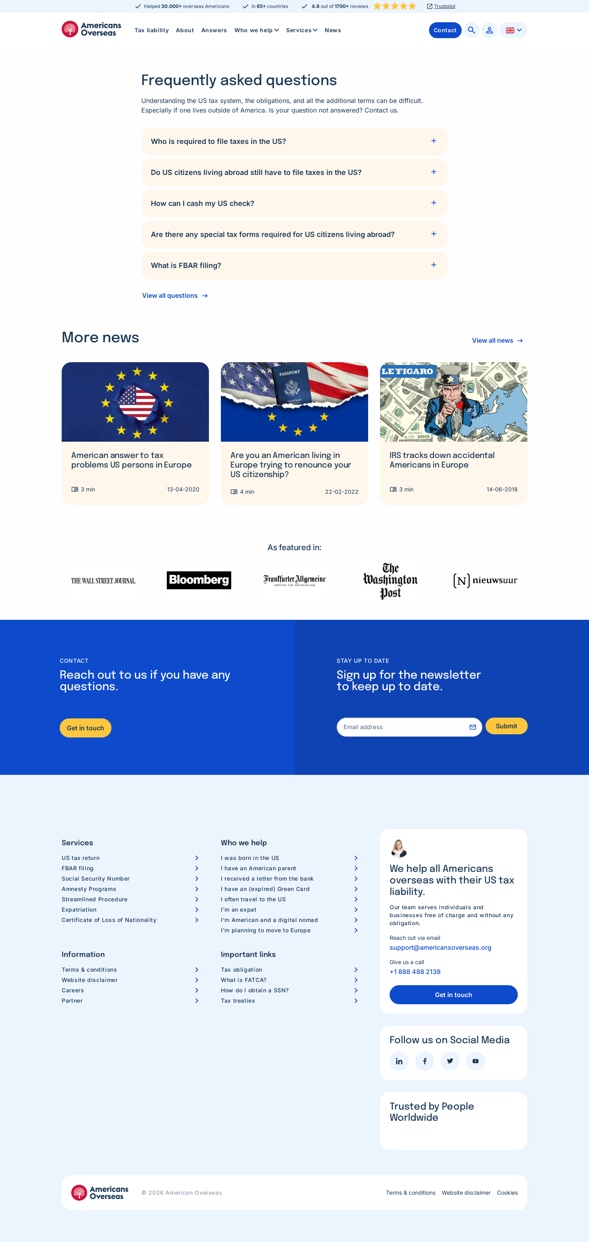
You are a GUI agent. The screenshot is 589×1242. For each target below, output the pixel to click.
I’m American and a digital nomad (269, 919)
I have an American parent (258, 868)
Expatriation (79, 909)
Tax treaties (238, 1000)
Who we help (257, 30)
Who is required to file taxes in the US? (218, 141)
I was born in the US (250, 857)
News (333, 30)
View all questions (170, 295)
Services (302, 30)
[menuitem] (151, 30)
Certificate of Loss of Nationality (109, 919)
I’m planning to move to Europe (265, 930)
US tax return (80, 857)
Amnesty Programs (89, 888)
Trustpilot (444, 6)
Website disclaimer (90, 979)
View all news (490, 340)
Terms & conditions (89, 969)
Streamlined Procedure (94, 899)
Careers (73, 990)
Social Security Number (96, 878)
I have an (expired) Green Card (265, 888)
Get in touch (85, 728)
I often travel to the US (253, 899)
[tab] (294, 141)
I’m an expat (239, 909)
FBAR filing (78, 868)
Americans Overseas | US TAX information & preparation (91, 29)
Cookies (507, 1192)
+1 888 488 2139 (415, 972)
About (185, 30)
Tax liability (152, 30)
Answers (214, 30)
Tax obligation (241, 969)
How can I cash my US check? (202, 203)
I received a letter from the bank (267, 878)
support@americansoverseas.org (440, 947)
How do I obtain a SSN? (255, 990)
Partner (72, 1000)
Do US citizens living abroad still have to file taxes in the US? (256, 172)
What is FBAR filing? (186, 265)
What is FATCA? (244, 979)
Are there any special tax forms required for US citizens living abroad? (273, 234)
